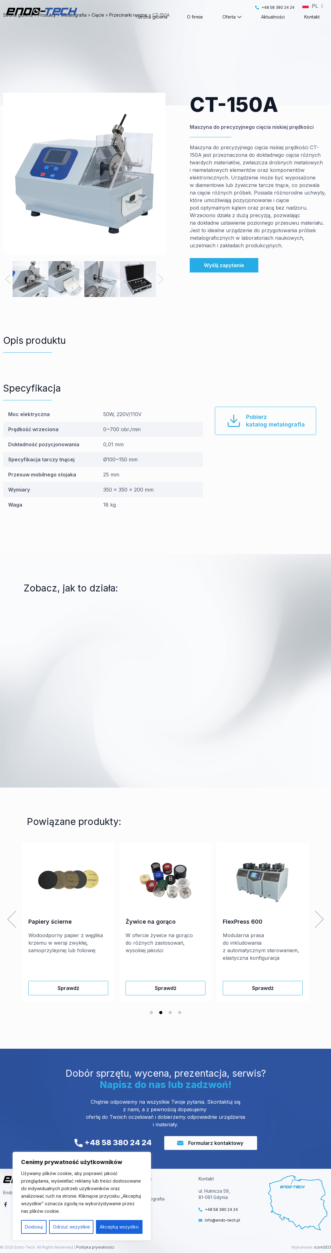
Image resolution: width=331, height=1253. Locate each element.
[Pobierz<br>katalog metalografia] (233, 420)
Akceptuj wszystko (119, 1226)
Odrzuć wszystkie (71, 1226)
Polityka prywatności (94, 1247)
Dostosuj (34, 1226)
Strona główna (18, 26)
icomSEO (322, 1247)
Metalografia (74, 26)
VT (141, 1191)
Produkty (47, 26)
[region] (82, 1196)
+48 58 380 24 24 (113, 1142)
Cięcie (98, 26)
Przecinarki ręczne (128, 26)
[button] (8, 279)
